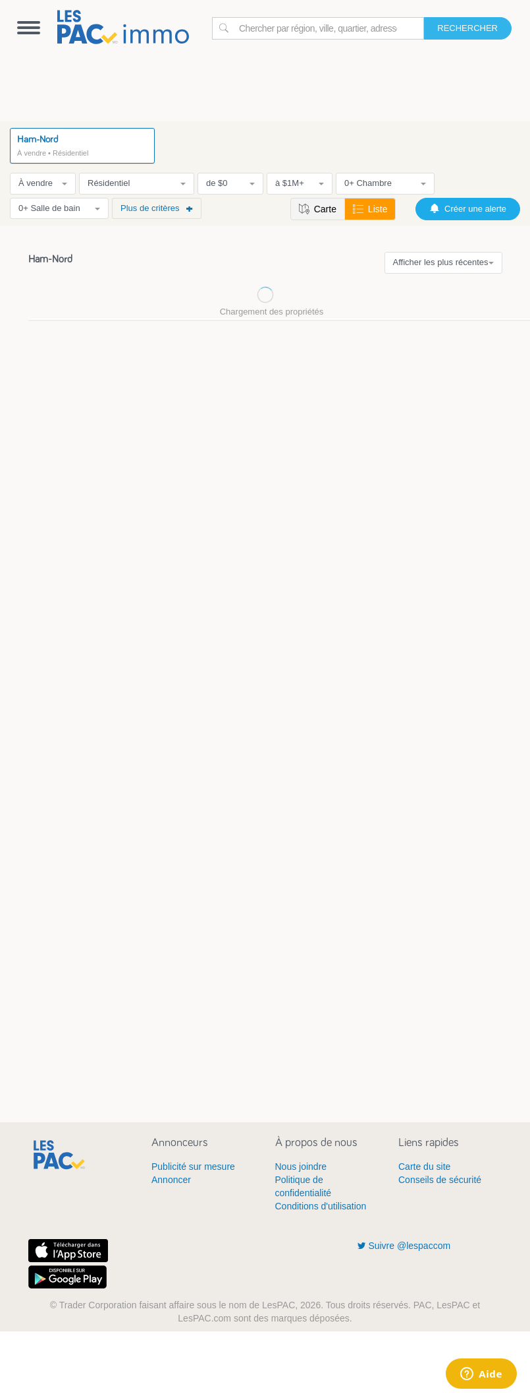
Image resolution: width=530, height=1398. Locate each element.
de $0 (230, 183)
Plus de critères (156, 208)
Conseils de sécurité (439, 1179)
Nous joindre (301, 1166)
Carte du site (424, 1166)
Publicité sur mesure (193, 1166)
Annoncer (171, 1179)
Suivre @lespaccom (404, 1245)
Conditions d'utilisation (321, 1206)
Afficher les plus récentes (443, 262)
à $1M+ (299, 183)
